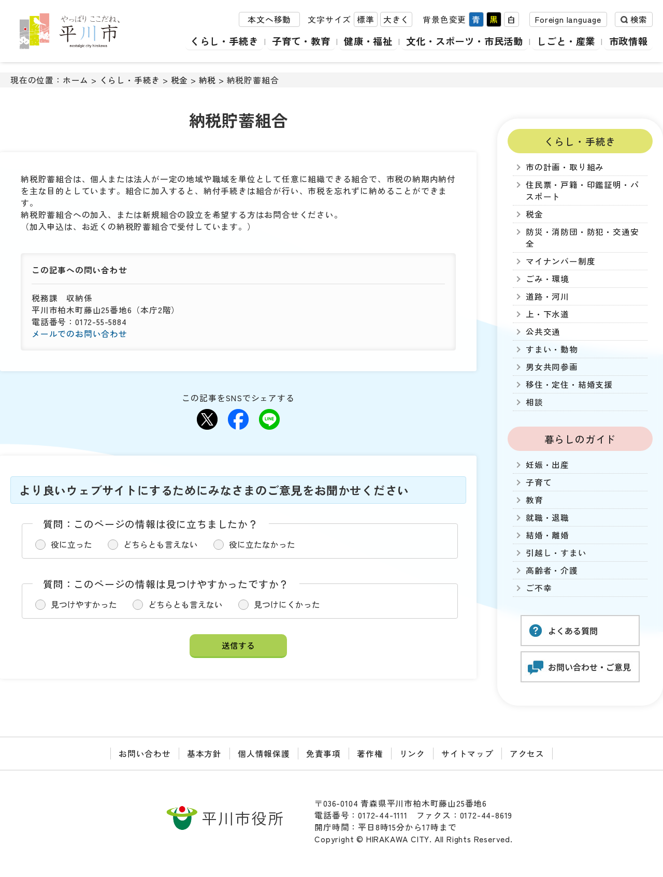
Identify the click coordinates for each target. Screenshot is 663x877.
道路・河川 (547, 296)
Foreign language (568, 20)
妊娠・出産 (547, 465)
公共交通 (543, 332)
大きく (396, 20)
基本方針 (204, 753)
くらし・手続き (213, 41)
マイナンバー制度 (560, 261)
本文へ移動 (269, 20)
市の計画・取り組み (565, 167)
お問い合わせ (145, 753)
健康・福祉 (360, 41)
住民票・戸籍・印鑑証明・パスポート (582, 190)
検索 (638, 20)
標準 (365, 20)
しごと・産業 (564, 41)
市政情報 (628, 41)
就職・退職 (547, 517)
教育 (534, 500)
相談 (534, 402)
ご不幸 (539, 588)
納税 (208, 80)
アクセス (527, 753)
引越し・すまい (556, 553)
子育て (539, 482)
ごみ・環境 (547, 279)
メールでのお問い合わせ (79, 334)
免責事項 (323, 753)
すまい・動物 (552, 349)
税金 (180, 80)
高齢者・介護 (552, 570)
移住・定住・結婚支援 (569, 384)
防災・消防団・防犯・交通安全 (582, 238)
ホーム (76, 80)
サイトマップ (467, 753)
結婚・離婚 (547, 535)
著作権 (370, 753)
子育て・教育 (291, 41)
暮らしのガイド (580, 439)
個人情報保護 (264, 753)
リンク (412, 753)
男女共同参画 (552, 367)
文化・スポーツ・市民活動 (460, 41)
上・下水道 (547, 314)
